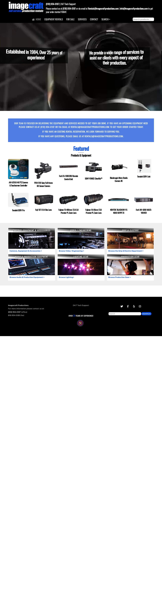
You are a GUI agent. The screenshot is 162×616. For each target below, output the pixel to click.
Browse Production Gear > (119, 277)
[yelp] (133, 306)
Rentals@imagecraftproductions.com (103, 8)
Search (146, 314)
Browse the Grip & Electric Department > (125, 251)
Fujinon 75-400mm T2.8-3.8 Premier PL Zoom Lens (68, 211)
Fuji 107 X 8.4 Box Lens (43, 209)
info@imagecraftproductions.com (134, 8)
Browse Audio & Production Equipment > (27, 277)
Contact (94, 19)
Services (82, 19)
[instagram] (140, 306)
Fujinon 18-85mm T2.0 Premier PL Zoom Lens (93, 211)
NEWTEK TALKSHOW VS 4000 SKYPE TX (118, 211)
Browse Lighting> (66, 277)
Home (36, 19)
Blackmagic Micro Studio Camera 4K (118, 179)
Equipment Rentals (53, 19)
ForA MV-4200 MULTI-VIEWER (144, 211)
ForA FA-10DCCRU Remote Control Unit (68, 177)
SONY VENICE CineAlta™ (93, 178)
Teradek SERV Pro (18, 210)
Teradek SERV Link (143, 176)
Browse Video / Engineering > (71, 251)
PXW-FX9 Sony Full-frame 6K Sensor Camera (43, 184)
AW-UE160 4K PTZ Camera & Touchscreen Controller (18, 184)
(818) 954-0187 (52, 4)
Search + (105, 19)
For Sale (70, 19)
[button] (76, 77)
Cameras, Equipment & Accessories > (26, 251)
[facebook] (127, 306)
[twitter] (121, 306)
